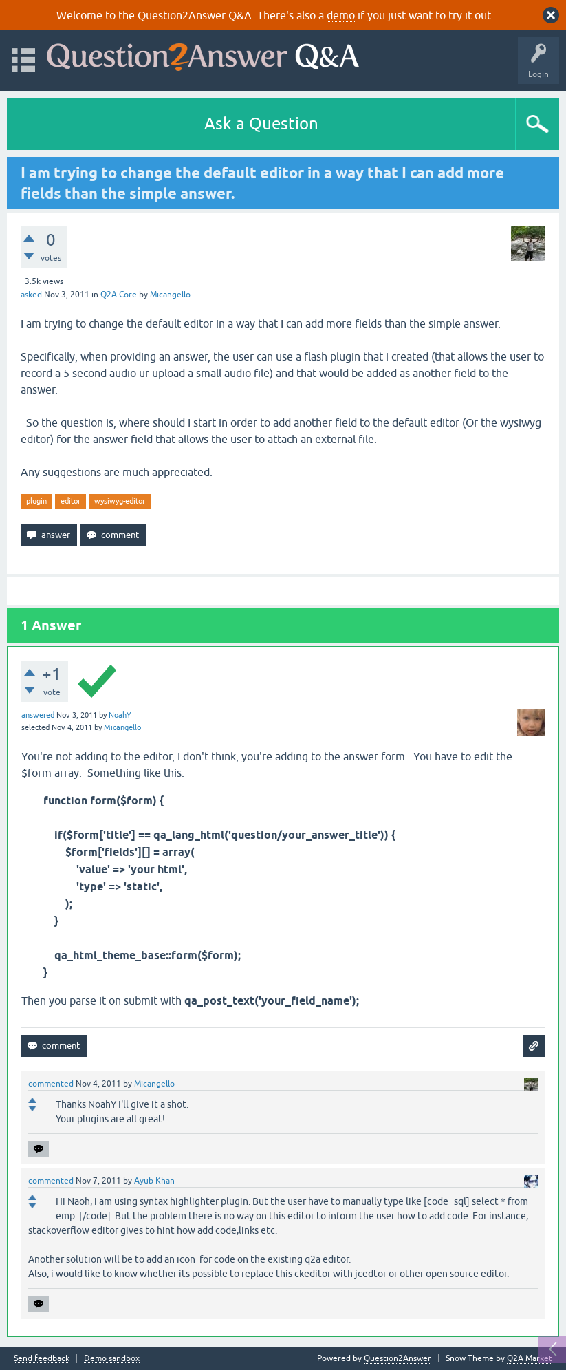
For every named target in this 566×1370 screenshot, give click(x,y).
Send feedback (41, 1358)
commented (51, 1084)
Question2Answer (397, 1358)
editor (70, 501)
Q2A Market (529, 1358)
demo (341, 15)
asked (31, 294)
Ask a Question (261, 123)
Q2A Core (118, 294)
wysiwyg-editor (119, 501)
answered (37, 715)
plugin (36, 501)
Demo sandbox (112, 1358)
